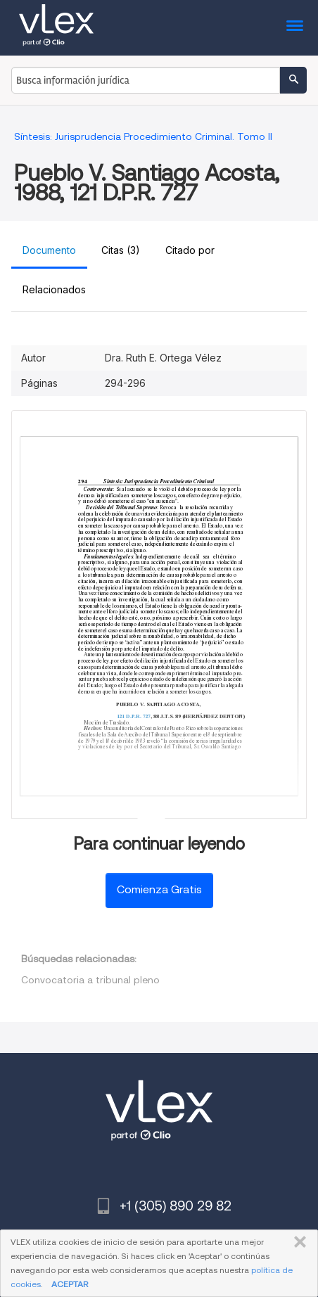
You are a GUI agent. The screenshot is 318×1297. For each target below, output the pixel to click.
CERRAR (297, 1242)
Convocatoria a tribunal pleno (90, 979)
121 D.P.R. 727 (134, 716)
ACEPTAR (69, 1284)
